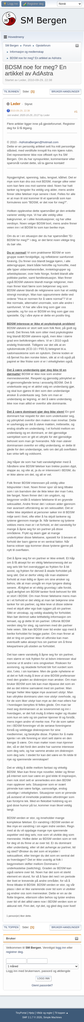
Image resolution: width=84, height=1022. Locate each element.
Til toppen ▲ (61, 1012)
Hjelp (31, 1012)
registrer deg (14, 952)
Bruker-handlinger (65, 91)
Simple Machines (52, 1017)
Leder (15, 104)
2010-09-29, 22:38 (20, 110)
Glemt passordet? (42, 985)
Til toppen (11, 927)
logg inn (61, 947)
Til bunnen (11, 91)
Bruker (11, 938)
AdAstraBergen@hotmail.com (38, 142)
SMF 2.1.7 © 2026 (32, 1017)
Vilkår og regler (44, 1012)
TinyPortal (21, 1012)
